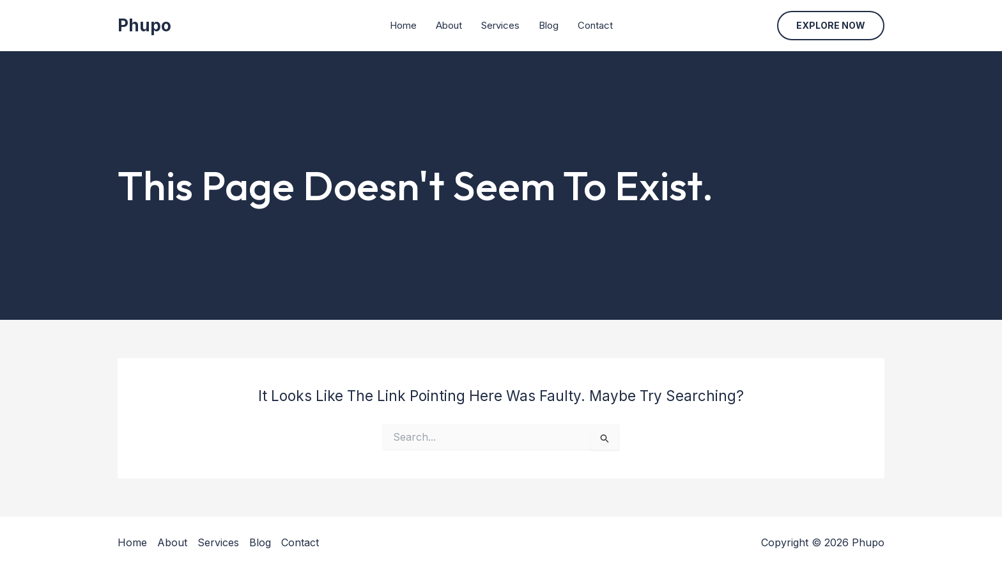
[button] (830, 25)
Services (500, 25)
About (449, 25)
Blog (549, 25)
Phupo (144, 25)
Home (403, 25)
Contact (595, 25)
